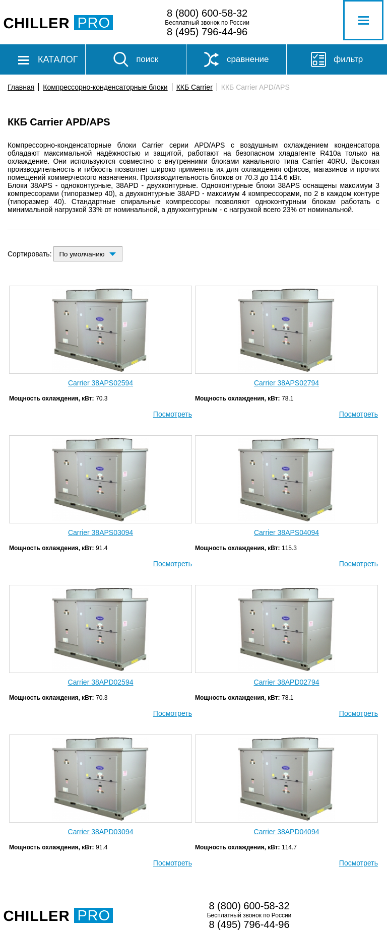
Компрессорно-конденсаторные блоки (105, 87)
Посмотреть (172, 414)
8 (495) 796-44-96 (207, 31)
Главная (21, 87)
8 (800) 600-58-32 (207, 13)
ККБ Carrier (194, 87)
